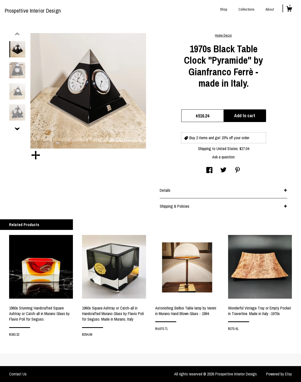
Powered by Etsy (279, 374)
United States (227, 148)
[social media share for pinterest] (237, 170)
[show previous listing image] (17, 34)
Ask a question (223, 157)
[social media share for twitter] (223, 170)
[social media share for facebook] (209, 170)
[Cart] (289, 9)
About (270, 9)
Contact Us (18, 374)
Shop (223, 9)
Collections (246, 9)
